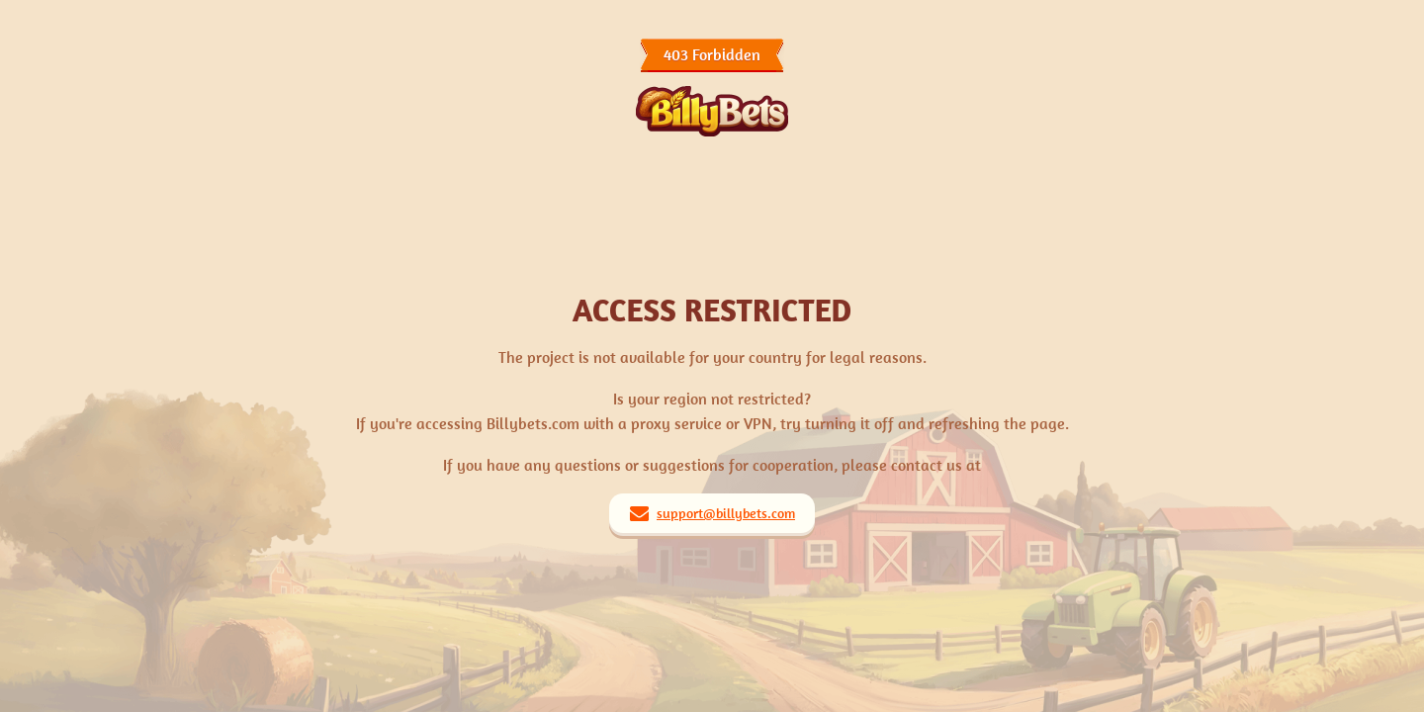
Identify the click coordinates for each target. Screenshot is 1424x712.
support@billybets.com (726, 513)
